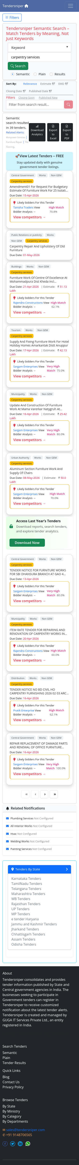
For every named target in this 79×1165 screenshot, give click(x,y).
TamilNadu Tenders (26, 883)
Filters (12, 17)
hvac (24, 834)
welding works (30, 841)
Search (18, 66)
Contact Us (11, 1082)
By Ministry (11, 1111)
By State (9, 1106)
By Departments (15, 1121)
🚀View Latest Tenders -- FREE (39, 161)
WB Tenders (20, 899)
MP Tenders (20, 914)
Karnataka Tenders (26, 878)
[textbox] (39, 57)
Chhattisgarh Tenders (28, 934)
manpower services (15, 137)
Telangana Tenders (26, 888)
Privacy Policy (13, 1087)
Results (60, 74)
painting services (31, 849)
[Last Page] (54, 794)
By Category (12, 1116)
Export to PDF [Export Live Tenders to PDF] (67, 132)
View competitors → (29, 217)
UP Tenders (20, 909)
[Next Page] (44, 794)
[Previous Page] (35, 794)
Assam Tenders (23, 939)
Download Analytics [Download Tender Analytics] (37, 130)
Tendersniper (15, 6)
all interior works (31, 826)
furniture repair (14, 142)
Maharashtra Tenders (28, 893)
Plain (42, 74)
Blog (6, 1077)
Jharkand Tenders (25, 929)
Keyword (18, 47)
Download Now (27, 542)
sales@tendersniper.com (25, 1129)
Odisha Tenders (23, 944)
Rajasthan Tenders (25, 904)
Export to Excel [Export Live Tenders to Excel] (53, 132)
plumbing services (32, 818)
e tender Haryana (25, 919)
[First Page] (25, 794)
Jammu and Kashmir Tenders (34, 924)
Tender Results (14, 1062)
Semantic (23, 74)
